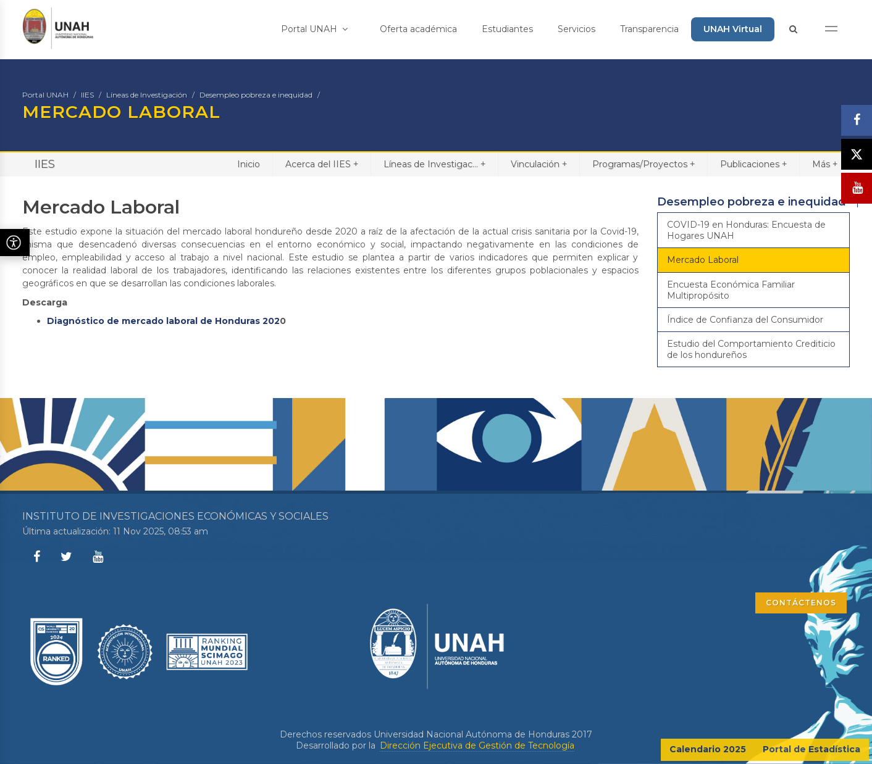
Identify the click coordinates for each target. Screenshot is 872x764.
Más (824, 164)
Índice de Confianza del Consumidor (745, 319)
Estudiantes (507, 29)
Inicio (248, 164)
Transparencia (649, 29)
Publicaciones (753, 164)
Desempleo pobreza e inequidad (255, 94)
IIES (87, 94)
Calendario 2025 (707, 749)
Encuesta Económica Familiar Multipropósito (731, 290)
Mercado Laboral (703, 259)
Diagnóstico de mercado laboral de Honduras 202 (163, 320)
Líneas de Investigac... (434, 164)
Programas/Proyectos (643, 164)
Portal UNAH (314, 29)
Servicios (576, 29)
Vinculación (539, 164)
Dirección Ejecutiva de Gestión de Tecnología (477, 745)
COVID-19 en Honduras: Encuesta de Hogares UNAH (746, 230)
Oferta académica (418, 29)
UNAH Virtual (732, 29)
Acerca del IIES (321, 164)
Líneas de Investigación (146, 94)
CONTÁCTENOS (801, 602)
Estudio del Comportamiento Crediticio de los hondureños (751, 349)
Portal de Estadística (811, 749)
